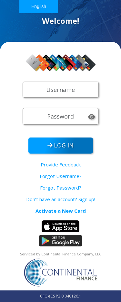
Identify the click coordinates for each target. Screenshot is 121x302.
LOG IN (60, 145)
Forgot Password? (60, 187)
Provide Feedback (61, 164)
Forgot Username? (61, 176)
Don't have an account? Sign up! (60, 199)
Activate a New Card (60, 211)
